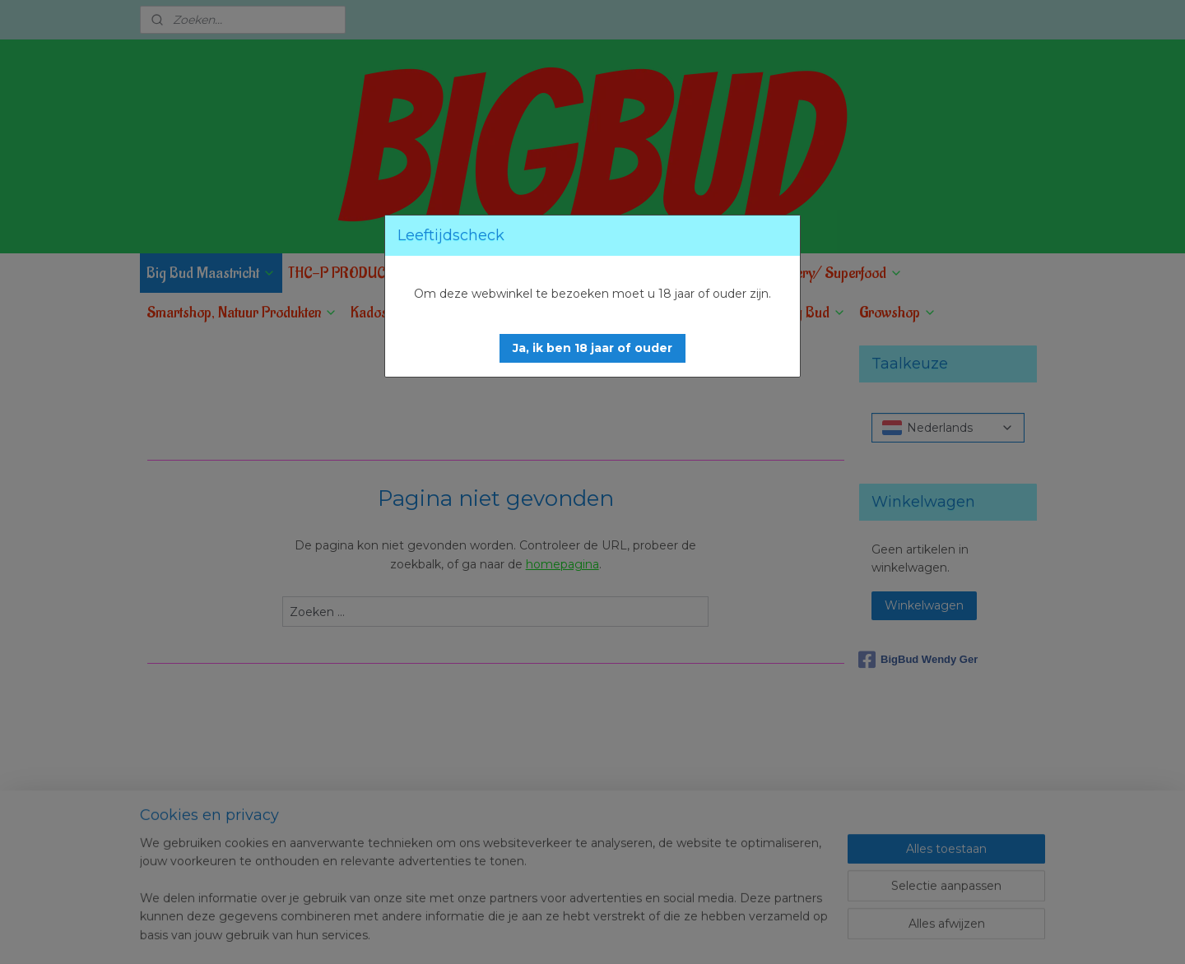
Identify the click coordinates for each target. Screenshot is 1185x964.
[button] (592, 348)
